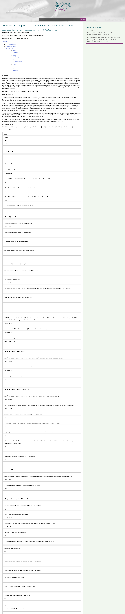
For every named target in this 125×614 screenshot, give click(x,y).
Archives (88, 31)
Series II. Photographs (17, 56)
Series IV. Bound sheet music (19, 65)
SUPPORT (78, 15)
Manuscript (94, 31)
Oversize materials (15, 69)
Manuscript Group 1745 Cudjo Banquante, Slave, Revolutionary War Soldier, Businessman (100, 33)
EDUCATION (41, 15)
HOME (33, 15)
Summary (4, 41)
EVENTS (70, 15)
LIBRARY (61, 15)
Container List (10, 49)
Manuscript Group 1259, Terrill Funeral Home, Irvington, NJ (103, 37)
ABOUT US (88, 15)
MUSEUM (52, 15)
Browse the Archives (93, 27)
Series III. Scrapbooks (17, 60)
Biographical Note (11, 44)
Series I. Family (15, 51)
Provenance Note (11, 46)
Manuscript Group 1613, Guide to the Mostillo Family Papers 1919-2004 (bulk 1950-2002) (102, 40)
